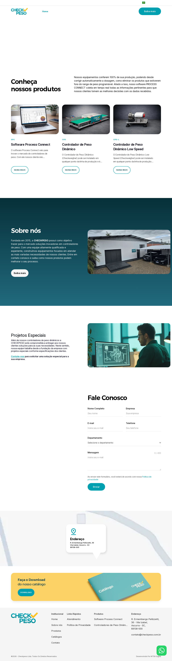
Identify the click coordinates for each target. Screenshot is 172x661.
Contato (120, 11)
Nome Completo (96, 408)
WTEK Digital (156, 656)
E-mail (91, 423)
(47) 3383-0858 (131, 3)
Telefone (130, 423)
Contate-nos (17, 356)
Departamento (95, 437)
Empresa (130, 408)
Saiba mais (150, 11)
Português (149, 2)
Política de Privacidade (79, 625)
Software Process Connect (108, 619)
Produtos (82, 11)
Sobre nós (63, 11)
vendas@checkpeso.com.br (25, 3)
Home (45, 11)
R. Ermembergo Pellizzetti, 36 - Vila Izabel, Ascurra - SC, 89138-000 (145, 624)
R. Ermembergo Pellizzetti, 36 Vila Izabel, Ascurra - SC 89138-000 (82, 545)
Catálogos (102, 11)
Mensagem (93, 452)
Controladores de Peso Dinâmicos (111, 625)
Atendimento (73, 619)
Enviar (96, 486)
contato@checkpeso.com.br (146, 634)
